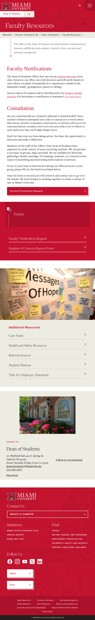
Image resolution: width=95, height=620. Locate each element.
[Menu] (90, 5)
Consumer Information (45, 600)
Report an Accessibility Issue (67, 604)
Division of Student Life (26, 35)
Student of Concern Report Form (47, 248)
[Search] (80, 5)
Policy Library (47, 611)
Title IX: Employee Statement (47, 375)
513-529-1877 (14, 469)
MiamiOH (7, 35)
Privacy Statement (24, 604)
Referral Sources (47, 355)
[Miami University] (15, 6)
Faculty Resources (72, 35)
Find (55, 524)
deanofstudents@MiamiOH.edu (24, 466)
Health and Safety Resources (47, 345)
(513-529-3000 (72, 96)
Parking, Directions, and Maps (69, 547)
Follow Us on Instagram (69, 459)
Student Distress (47, 365)
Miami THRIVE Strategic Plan (23, 531)
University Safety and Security (70, 543)
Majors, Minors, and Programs (69, 535)
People (55, 531)
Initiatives (14, 524)
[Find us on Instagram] (17, 561)
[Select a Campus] (47, 514)
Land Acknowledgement (69, 600)
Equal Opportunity (24, 600)
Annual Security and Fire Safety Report (31, 608)
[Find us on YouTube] (25, 561)
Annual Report (15, 535)
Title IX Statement (43, 604)
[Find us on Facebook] (10, 561)
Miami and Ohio (15, 539)
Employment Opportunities (67, 539)
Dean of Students (11, 13)
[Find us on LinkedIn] (39, 561)
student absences (67, 76)
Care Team (47, 335)
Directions (12, 475)
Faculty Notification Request (47, 238)
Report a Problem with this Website (65, 608)
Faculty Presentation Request (26, 191)
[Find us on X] (32, 561)
